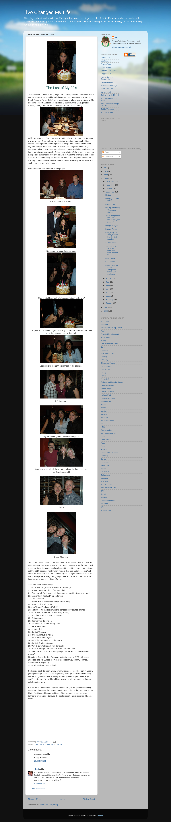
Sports (103, 469)
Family (59, 744)
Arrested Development (110, 334)
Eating (53, 744)
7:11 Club (38, 744)
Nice (102, 424)
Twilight (104, 497)
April (108, 292)
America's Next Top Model (111, 328)
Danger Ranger (111, 229)
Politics (104, 449)
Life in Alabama (107, 82)
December (110, 181)
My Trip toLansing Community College (112, 210)
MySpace (104, 417)
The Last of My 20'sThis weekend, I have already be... (111, 250)
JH (116, 37)
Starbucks (105, 472)
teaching (104, 478)
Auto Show (105, 337)
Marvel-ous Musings (109, 85)
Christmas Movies (108, 363)
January (109, 303)
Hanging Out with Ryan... (112, 200)
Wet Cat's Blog (107, 112)
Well (102, 507)
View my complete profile (122, 47)
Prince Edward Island (109, 453)
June (108, 285)
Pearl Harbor (106, 440)
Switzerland (105, 475)
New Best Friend (107, 421)
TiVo (102, 491)
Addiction (104, 325)
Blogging (104, 350)
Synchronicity (106, 92)
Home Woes (106, 401)
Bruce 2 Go (105, 58)
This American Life (108, 488)
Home (62, 799)
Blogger (100, 815)
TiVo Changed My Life (47, 12)
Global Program (107, 389)
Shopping (104, 462)
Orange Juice (106, 430)
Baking (103, 341)
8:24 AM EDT (39, 783)
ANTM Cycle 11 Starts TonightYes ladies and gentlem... (111, 269)
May (108, 289)
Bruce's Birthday (107, 353)
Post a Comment (38, 789)
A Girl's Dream (111, 243)
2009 (106, 175)
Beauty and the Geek (109, 344)
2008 (106, 178)
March (108, 296)
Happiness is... (107, 74)
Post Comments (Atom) (48, 805)
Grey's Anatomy (107, 392)
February (110, 300)
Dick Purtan (105, 369)
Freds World (106, 67)
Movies (104, 414)
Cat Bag (46, 744)
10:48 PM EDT (40, 761)
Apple (103, 331)
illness (103, 405)
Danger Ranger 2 (112, 226)
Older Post (89, 799)
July (108, 282)
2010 (106, 171)
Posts (105, 152)
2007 (106, 307)
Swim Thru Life (107, 89)
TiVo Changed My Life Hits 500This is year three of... (112, 219)
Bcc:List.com (106, 61)
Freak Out (105, 379)
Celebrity (104, 360)
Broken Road (106, 64)
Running (104, 456)
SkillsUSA (105, 465)
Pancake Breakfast (108, 433)
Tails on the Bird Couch (110, 95)
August (109, 278)
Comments (107, 157)
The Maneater (106, 485)
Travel (103, 494)
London (104, 411)
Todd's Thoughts (107, 109)
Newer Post (34, 799)
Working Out (106, 510)
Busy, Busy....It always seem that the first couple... (111, 236)
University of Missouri (109, 501)
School (103, 459)
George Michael (107, 385)
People (103, 443)
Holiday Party (106, 395)
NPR (103, 427)
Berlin (103, 347)
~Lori (36, 769)
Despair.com (106, 366)
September (110, 192)
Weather (104, 504)
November (110, 185)
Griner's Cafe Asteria (109, 71)
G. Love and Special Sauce (112, 382)
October (109, 188)
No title (108, 195)
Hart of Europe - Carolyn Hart (107, 78)
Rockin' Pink (110, 204)
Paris (103, 437)
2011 (106, 168)
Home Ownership (108, 398)
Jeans (103, 408)
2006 (106, 311)
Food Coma (110, 258)
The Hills (104, 481)
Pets (102, 446)
